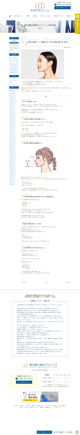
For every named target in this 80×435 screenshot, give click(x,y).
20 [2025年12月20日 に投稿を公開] (16, 47)
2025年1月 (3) (12, 115)
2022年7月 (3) (12, 162)
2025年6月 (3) (12, 107)
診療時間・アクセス (58, 16)
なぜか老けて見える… (14, 65)
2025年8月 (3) (12, 103)
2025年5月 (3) (12, 108)
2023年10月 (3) (12, 141)
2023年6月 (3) (12, 146)
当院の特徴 (55, 405)
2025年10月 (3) (12, 100)
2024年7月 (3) (12, 126)
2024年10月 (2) (12, 120)
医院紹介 (35, 16)
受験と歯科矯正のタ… (14, 72)
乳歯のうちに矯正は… (14, 60)
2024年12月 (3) (12, 117)
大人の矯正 (28, 405)
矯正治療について (18, 16)
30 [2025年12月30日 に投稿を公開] (11, 50)
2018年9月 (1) (12, 175)
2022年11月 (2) (12, 155)
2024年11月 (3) (12, 119)
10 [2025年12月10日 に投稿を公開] (12, 45)
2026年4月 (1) (12, 90)
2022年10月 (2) (12, 156)
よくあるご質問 (48, 405)
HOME (16, 405)
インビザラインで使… (14, 62)
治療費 (27, 16)
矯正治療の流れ (40, 405)
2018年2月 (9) (12, 182)
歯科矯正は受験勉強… (14, 70)
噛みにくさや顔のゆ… (14, 58)
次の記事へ (67, 37)
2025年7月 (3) (12, 105)
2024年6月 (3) (12, 127)
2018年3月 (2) (12, 180)
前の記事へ (24, 37)
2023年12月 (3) (12, 138)
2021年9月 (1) (12, 165)
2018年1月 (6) (12, 184)
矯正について (12, 83)
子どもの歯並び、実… (14, 67)
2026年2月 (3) (12, 93)
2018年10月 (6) (12, 174)
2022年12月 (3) (12, 153)
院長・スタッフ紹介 (45, 16)
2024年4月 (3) (12, 131)
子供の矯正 (21, 405)
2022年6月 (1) (12, 163)
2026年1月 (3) (12, 95)
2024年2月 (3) (12, 134)
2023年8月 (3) (12, 143)
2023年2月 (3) (12, 150)
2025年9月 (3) (12, 102)
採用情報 (69, 16)
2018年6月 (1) (12, 179)
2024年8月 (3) (12, 124)
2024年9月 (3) (12, 122)
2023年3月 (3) (12, 148)
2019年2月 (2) (12, 170)
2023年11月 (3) (12, 139)
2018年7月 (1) (12, 177)
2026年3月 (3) (12, 91)
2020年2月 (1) (12, 167)
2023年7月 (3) (12, 144)
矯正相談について (48, 407)
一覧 (46, 37)
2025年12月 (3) (12, 96)
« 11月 (10, 52)
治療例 (10, 82)
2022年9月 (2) (12, 158)
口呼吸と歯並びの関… (14, 64)
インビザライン (12, 80)
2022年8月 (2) (12, 160)
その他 (10, 78)
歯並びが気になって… (14, 57)
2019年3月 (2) (12, 168)
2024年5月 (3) (12, 129)
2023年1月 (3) (12, 151)
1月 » (14, 52)
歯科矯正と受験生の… (14, 69)
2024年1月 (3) (12, 136)
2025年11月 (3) (12, 98)
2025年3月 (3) (12, 112)
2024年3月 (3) (12, 132)
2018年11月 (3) (12, 172)
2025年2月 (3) (12, 114)
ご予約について (57, 407)
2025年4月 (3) (12, 110)
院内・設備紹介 (62, 405)
